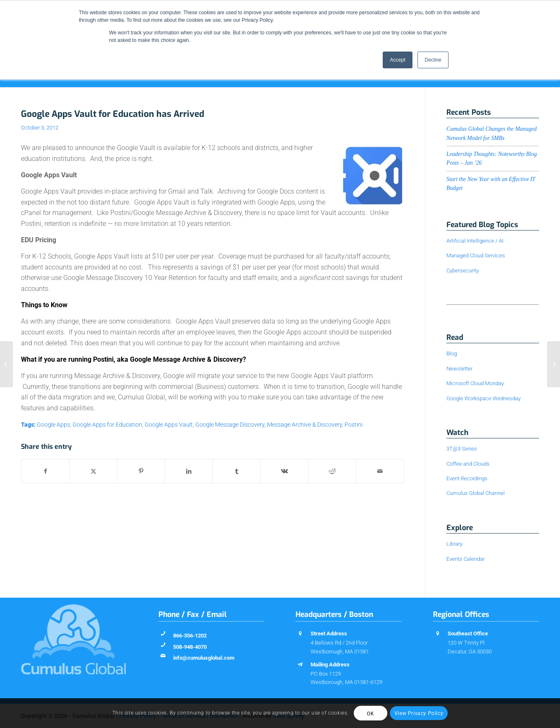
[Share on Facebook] (45, 471)
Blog (451, 353)
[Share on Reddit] (332, 471)
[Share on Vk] (284, 471)
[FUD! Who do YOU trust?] (6, 364)
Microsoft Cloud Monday (475, 383)
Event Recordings (466, 478)
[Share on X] (93, 471)
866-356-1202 (190, 635)
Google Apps (53, 424)
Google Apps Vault (169, 424)
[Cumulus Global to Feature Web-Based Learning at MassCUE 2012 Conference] (553, 364)
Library (454, 544)
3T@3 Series (461, 449)
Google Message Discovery (229, 424)
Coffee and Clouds (468, 464)
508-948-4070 (190, 647)
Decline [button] (433, 60)
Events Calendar (465, 559)
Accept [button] (397, 60)
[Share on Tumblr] (236, 471)
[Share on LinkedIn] (189, 471)
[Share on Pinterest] (141, 471)
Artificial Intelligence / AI (474, 241)
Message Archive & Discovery (304, 424)
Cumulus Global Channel (475, 493)
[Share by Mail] (380, 471)
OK (370, 714)
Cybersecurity (462, 270)
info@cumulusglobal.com (203, 658)
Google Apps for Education (107, 424)
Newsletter (459, 368)
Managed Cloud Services (475, 255)
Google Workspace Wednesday (483, 398)
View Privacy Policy (418, 713)
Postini (354, 424)
